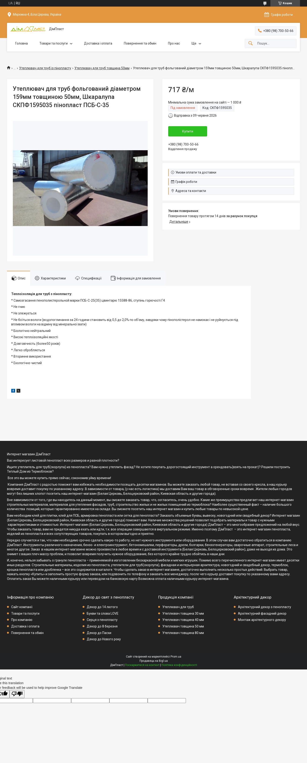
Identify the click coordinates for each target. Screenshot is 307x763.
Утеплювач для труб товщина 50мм (101, 68)
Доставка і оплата (98, 43)
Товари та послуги (53, 43)
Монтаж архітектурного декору (262, 620)
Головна (21, 43)
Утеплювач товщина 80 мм (183, 633)
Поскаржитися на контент (142, 665)
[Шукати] (250, 43)
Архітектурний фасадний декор (262, 613)
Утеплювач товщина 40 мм (183, 620)
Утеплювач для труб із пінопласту (45, 68)
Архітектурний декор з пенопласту (264, 607)
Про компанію (21, 620)
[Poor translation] (17, 694)
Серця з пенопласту (102, 620)
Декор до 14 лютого (102, 607)
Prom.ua (176, 656)
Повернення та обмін (140, 43)
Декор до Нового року (104, 639)
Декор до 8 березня (102, 626)
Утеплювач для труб (178, 607)
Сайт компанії (21, 607)
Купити (187, 131)
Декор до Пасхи (99, 633)
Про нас (174, 43)
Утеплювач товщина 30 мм (183, 613)
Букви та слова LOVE (103, 613)
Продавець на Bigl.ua (154, 660)
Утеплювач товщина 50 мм (183, 626)
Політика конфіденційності (179, 665)
